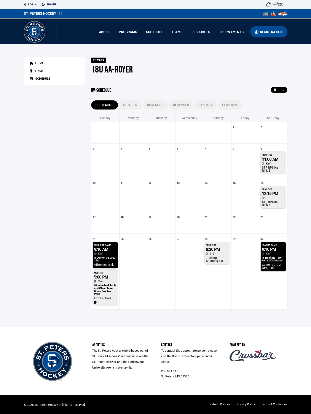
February (230, 105)
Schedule (154, 32)
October (130, 105)
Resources (200, 32)
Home (36, 63)
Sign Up (49, 4)
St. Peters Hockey (40, 13)
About (104, 32)
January (206, 105)
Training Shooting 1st (214, 259)
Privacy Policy (245, 404)
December (181, 105)
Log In (30, 4)
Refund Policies (220, 404)
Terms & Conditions (274, 404)
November (155, 105)
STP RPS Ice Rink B (270, 168)
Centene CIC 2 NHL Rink (271, 266)
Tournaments (231, 32)
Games (36, 71)
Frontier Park (103, 298)
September (105, 105)
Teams (177, 32)
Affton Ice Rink (104, 265)
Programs (128, 32)
